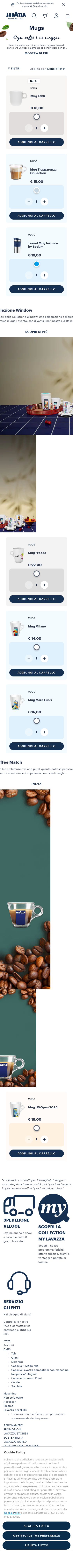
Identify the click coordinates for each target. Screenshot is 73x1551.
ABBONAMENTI (13, 1425)
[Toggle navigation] (65, 16)
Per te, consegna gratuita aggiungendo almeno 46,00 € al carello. (35, 4)
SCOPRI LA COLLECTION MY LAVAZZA (52, 1233)
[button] (64, 5)
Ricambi (9, 1406)
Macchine (10, 1393)
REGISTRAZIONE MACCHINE (22, 1446)
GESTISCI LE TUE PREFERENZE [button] (36, 1535)
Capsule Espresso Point (26, 1378)
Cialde (15, 1382)
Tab (13, 1353)
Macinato (17, 1362)
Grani (14, 1357)
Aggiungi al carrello (37, 142)
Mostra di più (36, 53)
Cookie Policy (12, 1513)
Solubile (16, 1386)
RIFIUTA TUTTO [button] (36, 1545)
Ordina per (38, 69)
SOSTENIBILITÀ (13, 1437)
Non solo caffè (13, 1397)
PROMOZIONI (12, 1429)
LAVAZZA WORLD (15, 1442)
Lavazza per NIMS (15, 1410)
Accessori (10, 1402)
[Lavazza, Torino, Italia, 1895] (16, 16)
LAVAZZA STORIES (16, 1433)
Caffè (7, 1349)
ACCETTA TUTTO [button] (36, 1525)
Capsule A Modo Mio (25, 1366)
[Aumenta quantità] (44, 128)
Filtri (14, 68)
